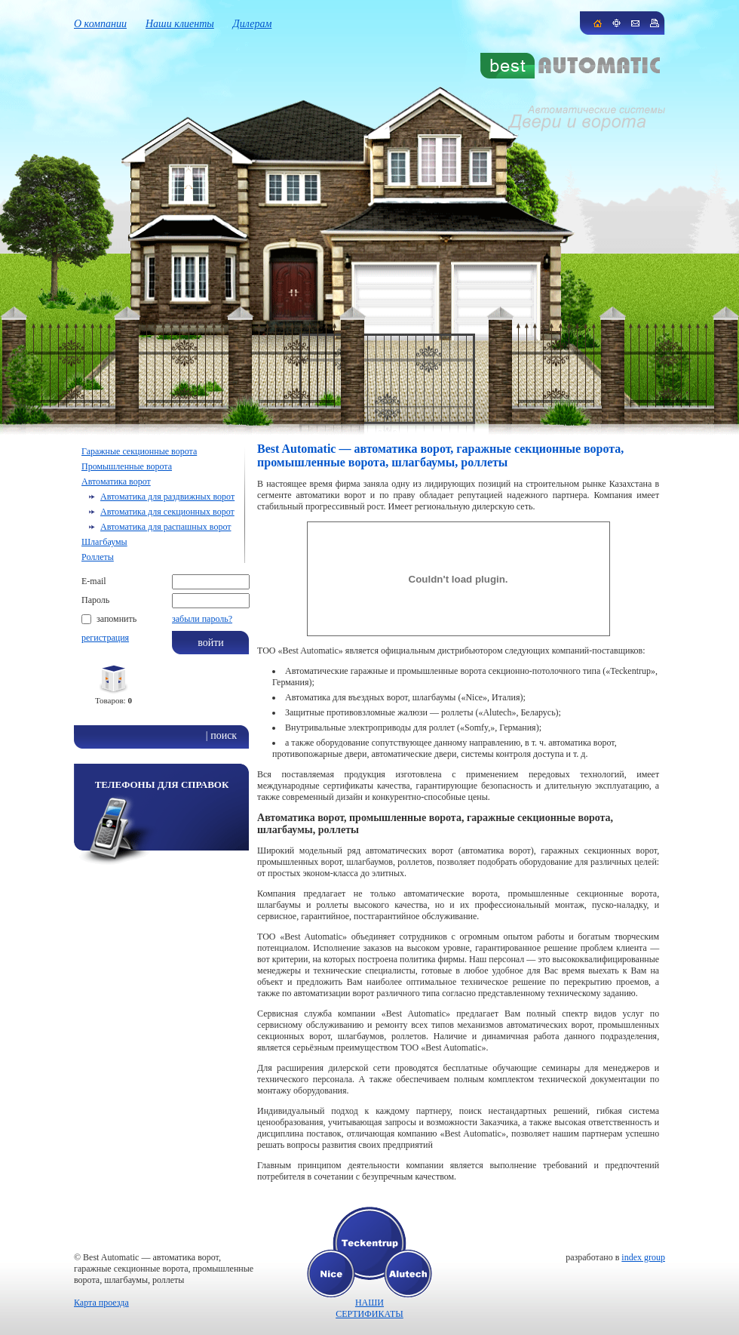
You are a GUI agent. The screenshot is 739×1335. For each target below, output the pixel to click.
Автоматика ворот (116, 481)
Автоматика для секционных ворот (167, 511)
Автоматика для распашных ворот (165, 526)
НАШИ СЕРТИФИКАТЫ (369, 1308)
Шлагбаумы (104, 542)
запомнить (116, 619)
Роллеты (97, 557)
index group (643, 1257)
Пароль (95, 600)
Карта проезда (101, 1302)
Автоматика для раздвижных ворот (167, 496)
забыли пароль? (202, 619)
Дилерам (252, 23)
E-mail (93, 581)
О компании (100, 23)
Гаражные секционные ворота (139, 451)
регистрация (105, 637)
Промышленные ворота (126, 466)
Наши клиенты (180, 23)
